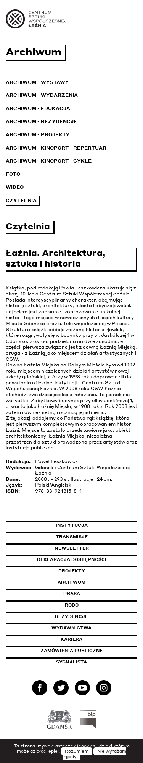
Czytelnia (21, 200)
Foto (13, 174)
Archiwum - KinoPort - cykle (49, 161)
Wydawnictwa (71, 627)
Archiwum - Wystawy (37, 82)
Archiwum (71, 582)
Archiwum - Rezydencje (41, 121)
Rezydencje (71, 616)
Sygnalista (71, 662)
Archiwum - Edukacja (38, 108)
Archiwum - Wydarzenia (42, 95)
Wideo (15, 187)
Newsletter (72, 548)
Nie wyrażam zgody (95, 754)
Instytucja (72, 525)
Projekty (71, 570)
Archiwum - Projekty (38, 134)
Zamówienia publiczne (88, 650)
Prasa (71, 593)
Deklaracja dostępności (71, 559)
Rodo (72, 605)
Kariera (71, 639)
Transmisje (97, 536)
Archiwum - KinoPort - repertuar (56, 148)
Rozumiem (76, 751)
